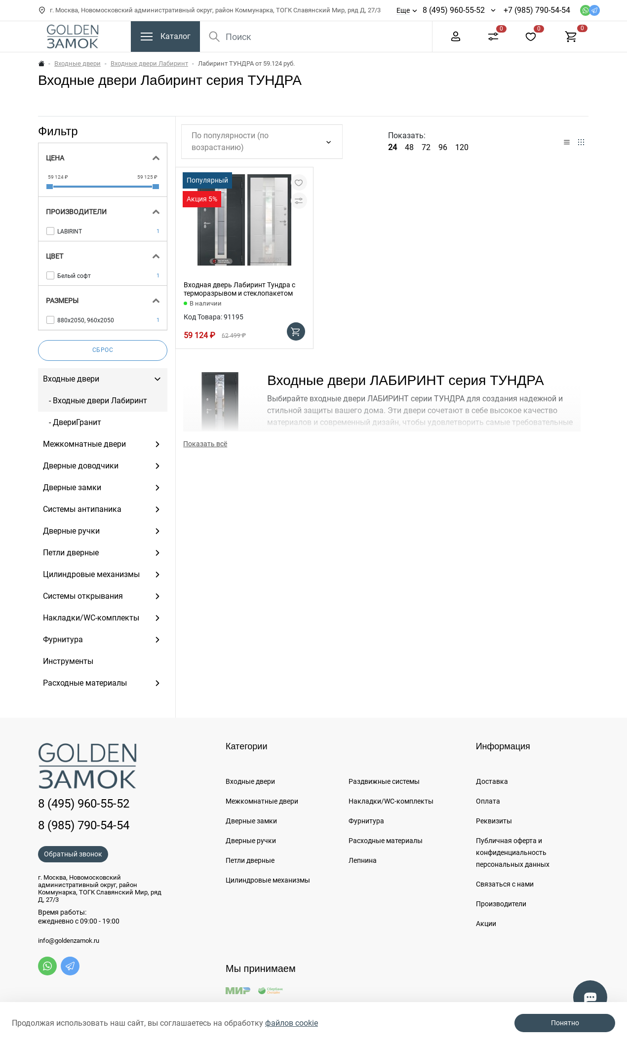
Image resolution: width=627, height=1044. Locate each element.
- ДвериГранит (72, 422)
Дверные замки (251, 821)
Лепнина (363, 860)
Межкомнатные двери (262, 801)
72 (426, 147)
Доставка (492, 781)
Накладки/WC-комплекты (391, 801)
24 (392, 147)
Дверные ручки (251, 841)
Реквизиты (494, 821)
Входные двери (77, 63)
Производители (501, 904)
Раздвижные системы (384, 781)
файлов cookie (291, 1023)
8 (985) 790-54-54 (83, 825)
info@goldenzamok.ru (68, 940)
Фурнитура (366, 821)
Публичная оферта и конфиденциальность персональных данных (512, 852)
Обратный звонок (73, 854)
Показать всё (205, 444)
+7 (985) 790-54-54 (537, 10)
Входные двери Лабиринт (149, 63)
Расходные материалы (386, 841)
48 (409, 147)
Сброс (103, 350)
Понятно (565, 1023)
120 (462, 147)
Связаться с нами (505, 884)
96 (442, 147)
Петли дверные (250, 860)
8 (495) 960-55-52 (454, 10)
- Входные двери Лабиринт (95, 400)
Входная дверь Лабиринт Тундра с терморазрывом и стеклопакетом (239, 289)
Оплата (488, 801)
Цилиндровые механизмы (268, 880)
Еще (403, 10)
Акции (486, 924)
